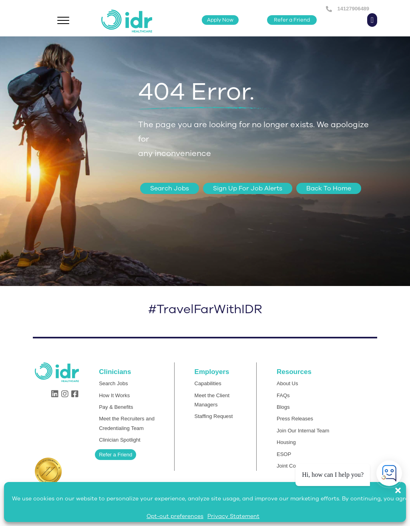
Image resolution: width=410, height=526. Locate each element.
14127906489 (352, 9)
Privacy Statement (233, 516)
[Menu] (63, 21)
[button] (402, 486)
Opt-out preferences (175, 516)
